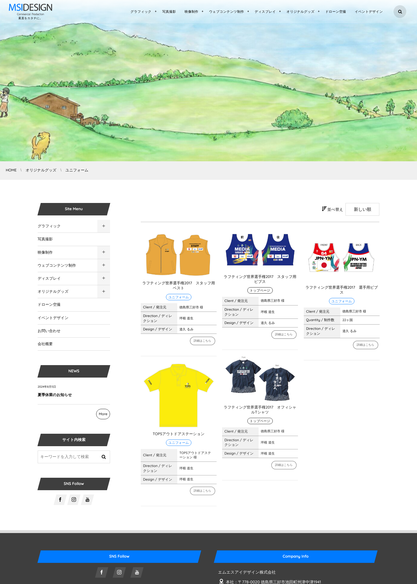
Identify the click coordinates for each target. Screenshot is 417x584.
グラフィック (49, 226)
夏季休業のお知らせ (55, 395)
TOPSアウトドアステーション (178, 436)
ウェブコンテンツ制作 (57, 265)
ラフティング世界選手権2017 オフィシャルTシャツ (260, 413)
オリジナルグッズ (53, 291)
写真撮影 (45, 239)
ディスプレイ (49, 278)
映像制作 (45, 252)
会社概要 (45, 344)
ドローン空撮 (49, 304)
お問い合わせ (49, 331)
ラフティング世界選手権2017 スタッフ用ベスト (178, 285)
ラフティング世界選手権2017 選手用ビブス (342, 290)
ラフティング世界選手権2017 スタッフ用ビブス (260, 279)
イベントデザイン (53, 318)
